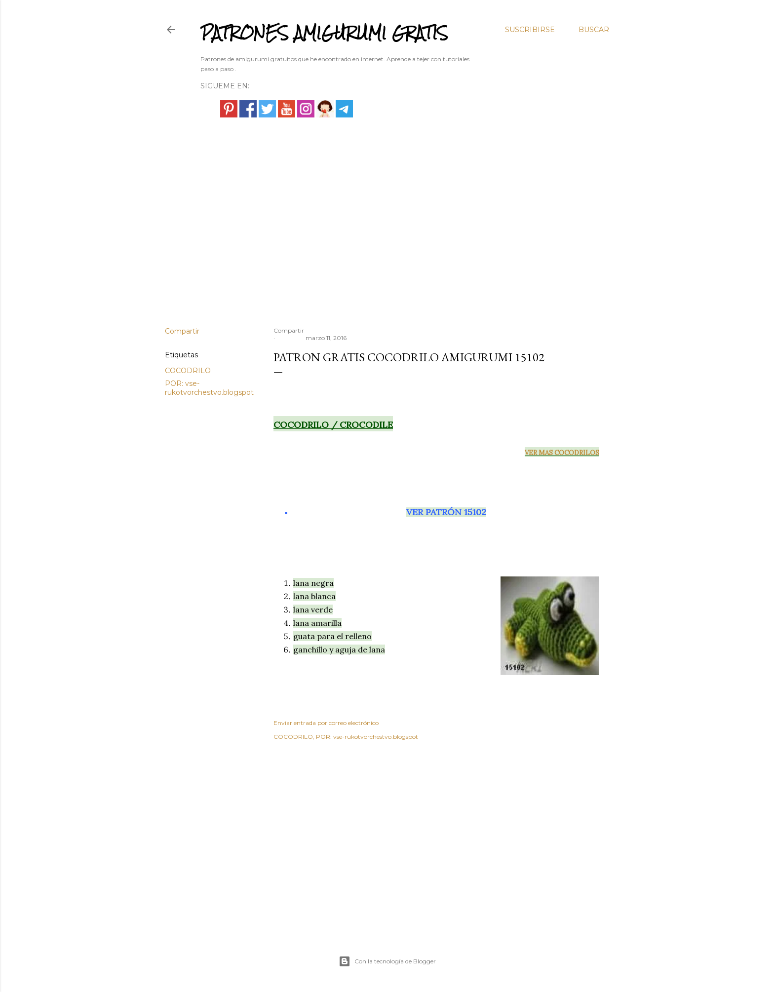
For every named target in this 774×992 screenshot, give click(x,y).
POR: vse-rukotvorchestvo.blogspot (209, 388)
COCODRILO (188, 370)
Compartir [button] (182, 331)
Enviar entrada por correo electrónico (326, 722)
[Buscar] (594, 29)
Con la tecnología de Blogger (387, 961)
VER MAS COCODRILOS (562, 453)
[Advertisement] (387, 233)
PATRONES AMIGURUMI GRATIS (324, 33)
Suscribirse (530, 29)
